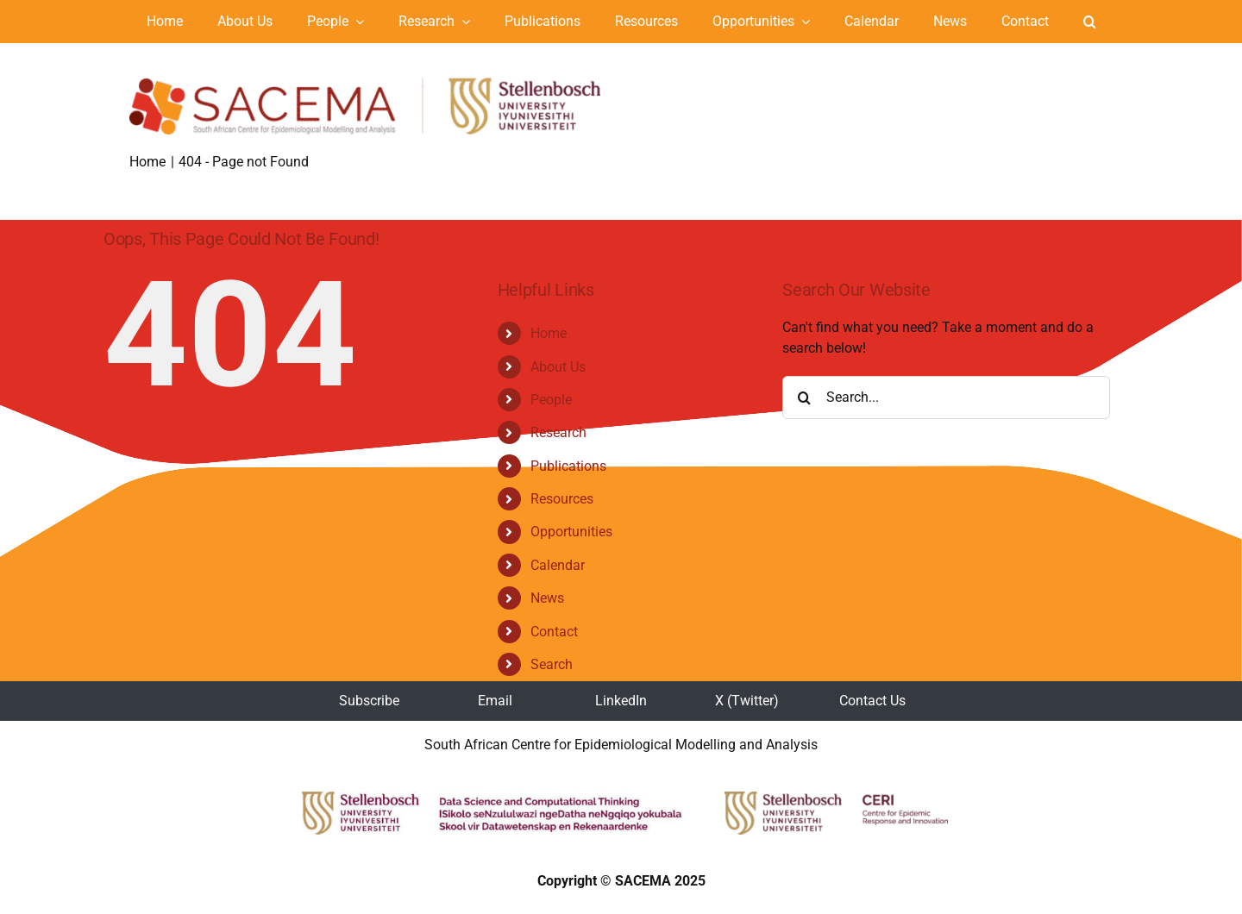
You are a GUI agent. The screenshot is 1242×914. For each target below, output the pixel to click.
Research (558, 432)
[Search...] (946, 397)
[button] (1089, 21)
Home (548, 333)
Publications (568, 466)
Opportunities (571, 531)
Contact (554, 631)
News (547, 598)
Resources (561, 499)
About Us (558, 367)
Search (551, 664)
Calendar (557, 565)
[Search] (803, 397)
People (551, 399)
